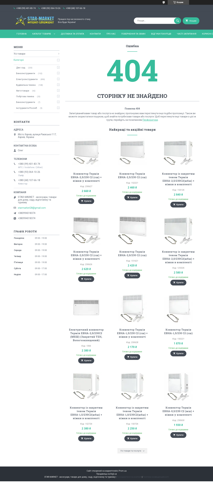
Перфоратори (150, 120)
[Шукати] (177, 21)
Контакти (95, 34)
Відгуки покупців (161, 34)
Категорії (19, 60)
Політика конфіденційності (156, 477)
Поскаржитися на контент (129, 477)
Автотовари (22, 90)
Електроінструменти (27, 79)
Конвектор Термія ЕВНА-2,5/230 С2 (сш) (132, 175)
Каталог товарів (41, 34)
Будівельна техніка (26, 85)
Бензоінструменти (25, 73)
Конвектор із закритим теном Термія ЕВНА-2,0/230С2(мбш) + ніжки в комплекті (178, 257)
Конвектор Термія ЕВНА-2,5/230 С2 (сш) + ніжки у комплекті (86, 177)
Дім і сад (20, 67)
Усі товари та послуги (130, 451)
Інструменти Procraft (26, 108)
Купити (87, 201)
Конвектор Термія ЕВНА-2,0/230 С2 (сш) (132, 253)
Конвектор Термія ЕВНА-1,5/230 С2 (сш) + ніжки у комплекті (132, 333)
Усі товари (19, 53)
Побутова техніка (25, 96)
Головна (22, 34)
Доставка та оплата (72, 34)
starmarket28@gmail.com (32, 207)
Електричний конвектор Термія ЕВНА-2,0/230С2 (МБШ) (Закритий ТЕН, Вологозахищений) (86, 335)
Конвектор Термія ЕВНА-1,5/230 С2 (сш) (178, 331)
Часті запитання (186, 34)
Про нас (111, 34)
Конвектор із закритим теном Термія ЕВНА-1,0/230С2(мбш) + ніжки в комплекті (132, 413)
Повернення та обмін (133, 34)
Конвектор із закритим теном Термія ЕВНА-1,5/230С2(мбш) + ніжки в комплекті (86, 413)
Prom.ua (123, 471)
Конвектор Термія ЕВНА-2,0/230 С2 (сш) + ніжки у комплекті (86, 255)
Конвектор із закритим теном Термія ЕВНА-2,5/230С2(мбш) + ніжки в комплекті (178, 179)
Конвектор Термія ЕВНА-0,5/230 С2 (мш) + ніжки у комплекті (178, 411)
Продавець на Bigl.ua (106, 474)
